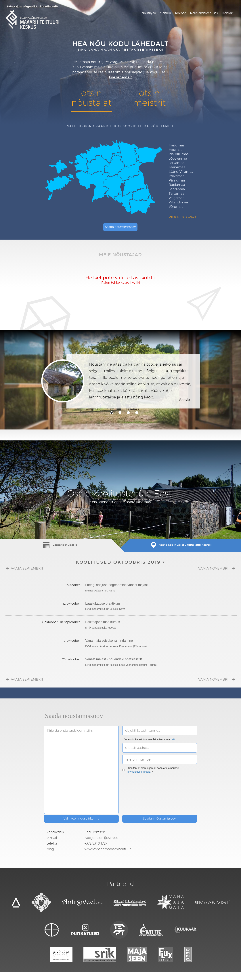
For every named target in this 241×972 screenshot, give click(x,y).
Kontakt (228, 13)
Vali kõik (174, 217)
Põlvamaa (176, 176)
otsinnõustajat (91, 98)
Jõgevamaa (178, 158)
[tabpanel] (120, 381)
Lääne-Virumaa (181, 171)
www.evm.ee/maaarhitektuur (108, 849)
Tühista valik (188, 217)
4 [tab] (136, 412)
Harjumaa (177, 145)
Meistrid (165, 13)
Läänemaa (177, 167)
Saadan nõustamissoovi (159, 818)
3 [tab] (128, 412)
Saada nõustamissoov (120, 227)
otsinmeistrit (149, 98)
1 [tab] (111, 412)
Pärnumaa (177, 180)
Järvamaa (176, 163)
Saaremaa (177, 189)
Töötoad (180, 13)
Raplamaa (177, 185)
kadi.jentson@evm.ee (101, 838)
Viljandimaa (178, 202)
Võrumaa (176, 207)
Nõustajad (149, 13)
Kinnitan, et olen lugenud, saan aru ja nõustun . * (150, 770)
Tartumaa (176, 193)
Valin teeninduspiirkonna (81, 818)
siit (173, 739)
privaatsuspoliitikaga (138, 771)
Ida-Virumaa (179, 154)
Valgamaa (176, 198)
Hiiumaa (175, 150)
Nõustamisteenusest (204, 13)
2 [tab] (119, 412)
